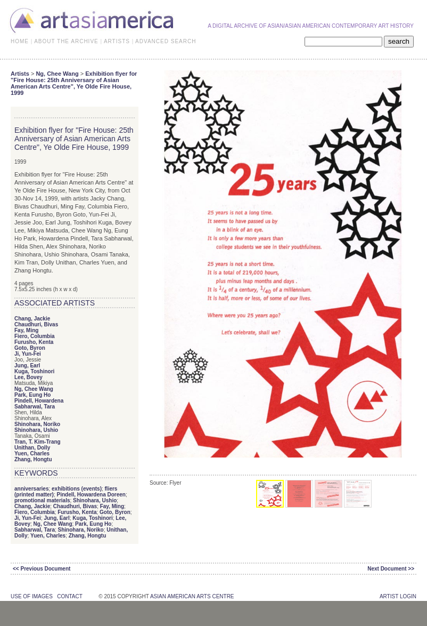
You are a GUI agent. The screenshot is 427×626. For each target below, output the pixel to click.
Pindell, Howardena (38, 401)
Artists (20, 73)
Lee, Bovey (28, 377)
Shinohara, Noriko (37, 424)
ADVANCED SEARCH (165, 41)
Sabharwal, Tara (34, 407)
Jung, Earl (27, 365)
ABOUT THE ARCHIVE (66, 41)
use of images (32, 596)
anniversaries (31, 489)
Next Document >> (390, 569)
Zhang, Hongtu (33, 459)
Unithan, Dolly (32, 448)
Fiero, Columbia (34, 336)
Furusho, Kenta (33, 342)
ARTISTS (117, 41)
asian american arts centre (192, 596)
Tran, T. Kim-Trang (37, 442)
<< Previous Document (41, 569)
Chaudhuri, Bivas (36, 324)
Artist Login (398, 596)
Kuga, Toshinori (34, 371)
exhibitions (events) (77, 489)
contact (69, 596)
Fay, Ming (26, 330)
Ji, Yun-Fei (27, 354)
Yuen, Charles (32, 453)
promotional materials (42, 500)
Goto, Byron (29, 348)
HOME (20, 41)
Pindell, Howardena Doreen (90, 494)
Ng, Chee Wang (57, 73)
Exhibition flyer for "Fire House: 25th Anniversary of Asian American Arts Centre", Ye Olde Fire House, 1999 (74, 83)
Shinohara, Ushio (36, 430)
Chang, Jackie (32, 319)
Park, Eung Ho (32, 395)
